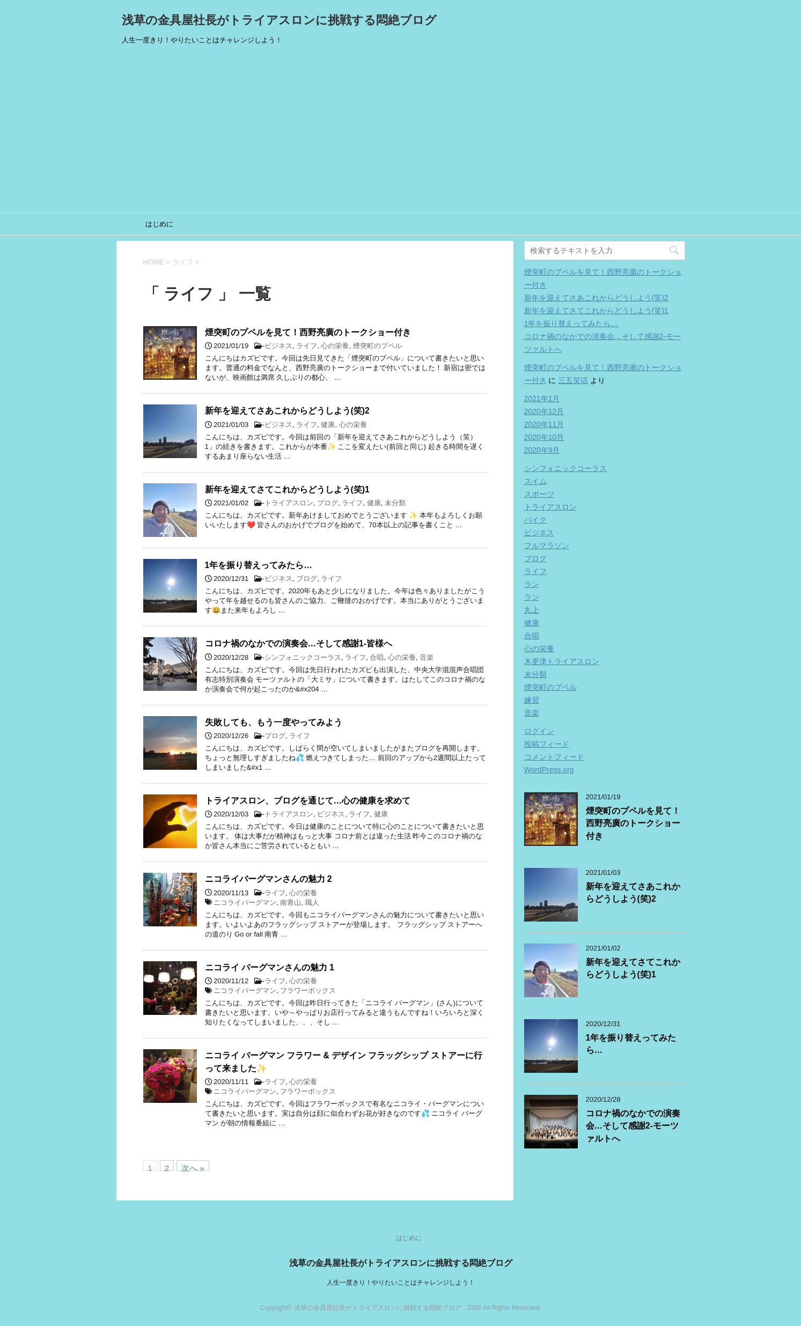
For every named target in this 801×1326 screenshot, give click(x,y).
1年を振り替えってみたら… (258, 565)
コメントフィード (554, 757)
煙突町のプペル (377, 346)
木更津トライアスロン (561, 661)
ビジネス (278, 346)
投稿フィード (546, 744)
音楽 (426, 657)
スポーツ (539, 494)
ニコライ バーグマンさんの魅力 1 (269, 967)
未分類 (395, 503)
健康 (328, 425)
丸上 (531, 610)
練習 (531, 700)
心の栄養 (335, 346)
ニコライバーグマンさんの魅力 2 (268, 878)
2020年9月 (542, 450)
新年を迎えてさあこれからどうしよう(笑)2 (287, 410)
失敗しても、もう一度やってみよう (273, 722)
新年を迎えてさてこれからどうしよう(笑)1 (287, 489)
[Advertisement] (401, 132)
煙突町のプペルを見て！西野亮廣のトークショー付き (308, 332)
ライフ (306, 346)
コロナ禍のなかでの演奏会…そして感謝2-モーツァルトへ (633, 1126)
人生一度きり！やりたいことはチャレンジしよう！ (401, 1282)
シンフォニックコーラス (302, 657)
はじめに (159, 224)
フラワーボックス (308, 990)
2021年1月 (542, 398)
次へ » (192, 1167)
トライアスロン (288, 503)
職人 (312, 902)
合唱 (377, 657)
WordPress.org (549, 769)
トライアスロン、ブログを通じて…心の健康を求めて (308, 800)
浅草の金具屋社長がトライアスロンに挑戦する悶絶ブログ (279, 20)
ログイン (539, 731)
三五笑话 (573, 380)
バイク (535, 519)
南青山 (290, 902)
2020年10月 (544, 437)
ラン (531, 584)
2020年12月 (544, 411)
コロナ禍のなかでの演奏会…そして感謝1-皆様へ (298, 643)
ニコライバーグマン (245, 902)
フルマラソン (546, 545)
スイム (535, 481)
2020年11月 (544, 424)
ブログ (327, 503)
